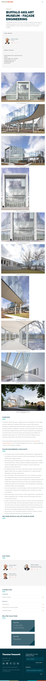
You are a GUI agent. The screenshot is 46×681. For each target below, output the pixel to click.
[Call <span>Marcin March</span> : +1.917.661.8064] (13, 578)
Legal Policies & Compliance (10, 667)
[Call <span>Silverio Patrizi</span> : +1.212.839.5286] (15, 43)
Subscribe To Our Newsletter (32, 655)
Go (42, 674)
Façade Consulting (6, 597)
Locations (6, 660)
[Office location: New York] (17, 43)
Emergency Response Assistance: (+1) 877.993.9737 (11, 670)
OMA (36, 441)
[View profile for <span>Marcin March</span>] (5, 576)
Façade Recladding (6, 610)
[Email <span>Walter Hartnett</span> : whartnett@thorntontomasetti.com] (32, 569)
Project (9, 9)
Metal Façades (5, 604)
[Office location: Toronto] (16, 578)
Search (28, 667)
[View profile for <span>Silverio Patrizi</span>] (7, 41)
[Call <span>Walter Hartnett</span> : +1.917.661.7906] (34, 569)
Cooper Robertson (7, 443)
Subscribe (40, 662)
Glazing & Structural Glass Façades (10, 607)
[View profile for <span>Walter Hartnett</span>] (27, 567)
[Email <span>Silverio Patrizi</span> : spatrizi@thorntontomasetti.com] (12, 43)
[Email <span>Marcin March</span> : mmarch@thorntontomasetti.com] (10, 578)
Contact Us (6, 658)
